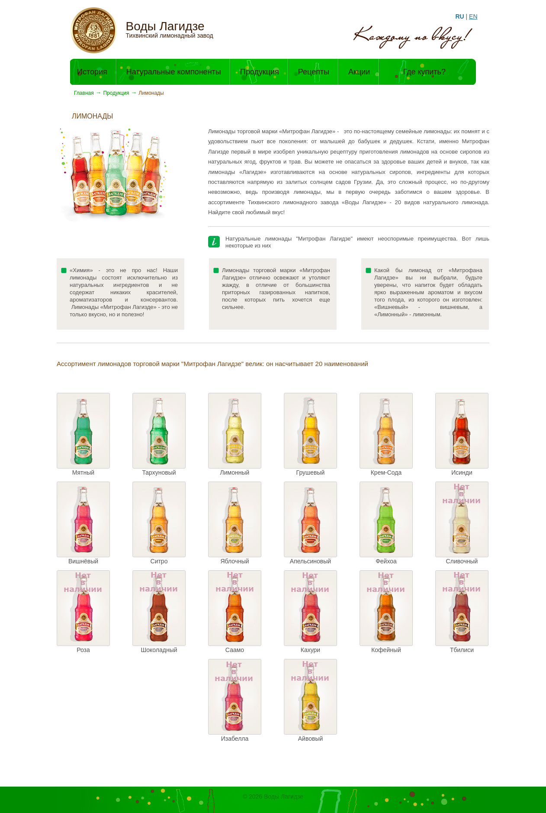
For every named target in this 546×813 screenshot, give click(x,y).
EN (473, 16)
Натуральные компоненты (173, 71)
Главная (84, 93)
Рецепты (313, 71)
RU (459, 16)
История (92, 71)
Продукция (259, 71)
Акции (359, 71)
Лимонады (151, 93)
